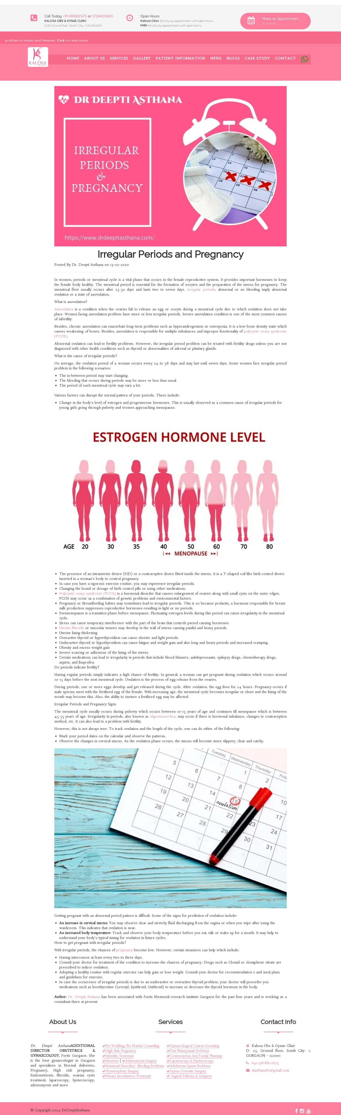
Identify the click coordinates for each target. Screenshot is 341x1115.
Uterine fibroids (71, 628)
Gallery (142, 58)
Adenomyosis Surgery (139, 1061)
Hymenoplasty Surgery (120, 1071)
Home (73, 58)
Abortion (110, 1061)
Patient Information (180, 58)
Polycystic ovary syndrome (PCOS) (87, 593)
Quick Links (15, 1009)
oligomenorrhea (162, 716)
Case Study (257, 58)
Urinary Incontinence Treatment (126, 1076)
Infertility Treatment (118, 1056)
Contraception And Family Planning (194, 1056)
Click (64, 40)
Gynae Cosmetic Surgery (186, 1071)
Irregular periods (201, 289)
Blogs (233, 58)
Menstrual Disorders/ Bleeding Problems (133, 1066)
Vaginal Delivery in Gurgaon (189, 1076)
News (216, 58)
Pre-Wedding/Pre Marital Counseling (130, 1046)
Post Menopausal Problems (188, 1051)
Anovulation (63, 309)
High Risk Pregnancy (119, 1051)
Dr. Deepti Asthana (84, 996)
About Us (94, 58)
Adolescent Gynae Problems (188, 1066)
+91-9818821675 (75, 16)
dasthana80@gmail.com (267, 1070)
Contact (285, 58)
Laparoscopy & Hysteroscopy (190, 1061)
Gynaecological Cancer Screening (193, 1046)
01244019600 (102, 16)
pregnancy (124, 950)
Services (119, 58)
